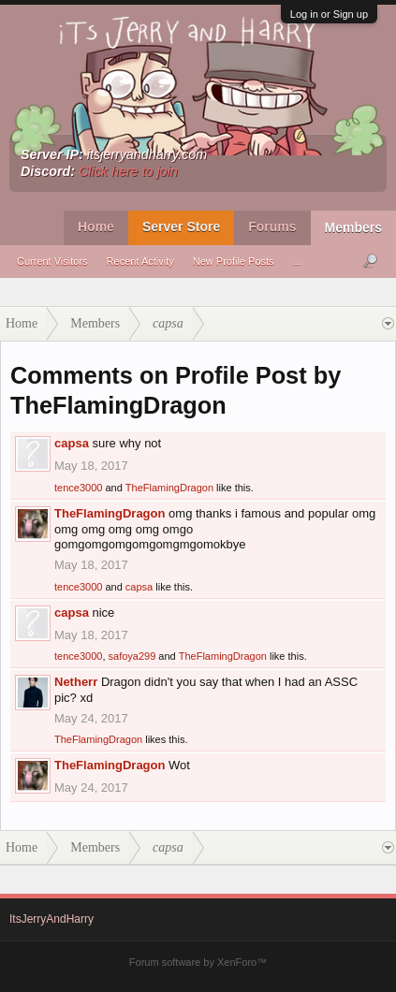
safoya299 (132, 656)
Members (353, 227)
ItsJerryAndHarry (51, 919)
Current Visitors (52, 261)
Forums (272, 226)
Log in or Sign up (329, 14)
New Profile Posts (233, 261)
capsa (71, 443)
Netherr (75, 682)
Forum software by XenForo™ (198, 962)
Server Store (181, 226)
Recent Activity (140, 261)
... (297, 261)
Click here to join (128, 171)
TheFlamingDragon (169, 487)
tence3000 (78, 487)
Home (96, 226)
